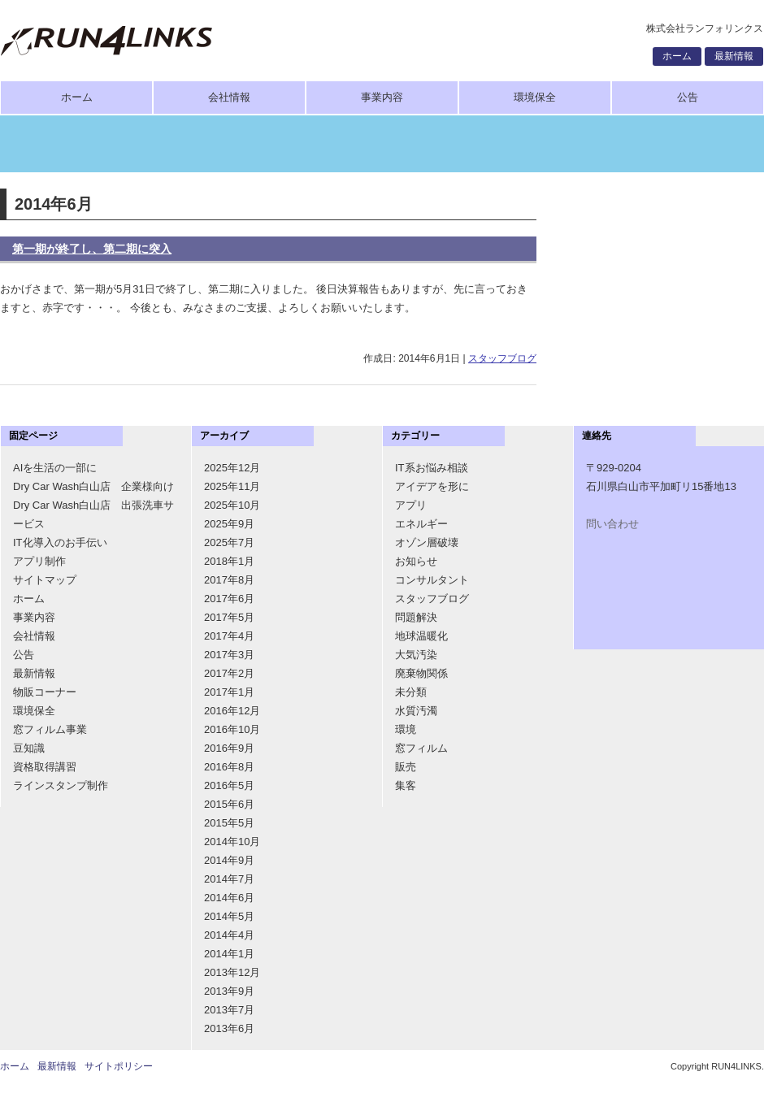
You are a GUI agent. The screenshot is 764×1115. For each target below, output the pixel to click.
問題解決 (416, 617)
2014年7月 (229, 879)
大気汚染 (416, 655)
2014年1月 (229, 954)
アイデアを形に (432, 486)
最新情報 (733, 56)
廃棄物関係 (421, 673)
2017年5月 (229, 617)
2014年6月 (229, 898)
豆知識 (29, 748)
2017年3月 (229, 655)
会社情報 (229, 97)
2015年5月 (229, 823)
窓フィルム (421, 748)
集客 (405, 785)
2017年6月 (229, 598)
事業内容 (382, 97)
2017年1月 (229, 692)
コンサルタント (432, 580)
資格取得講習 (44, 767)
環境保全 (535, 97)
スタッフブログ (502, 358)
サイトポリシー (119, 1066)
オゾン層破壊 (426, 542)
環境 (405, 729)
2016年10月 (232, 729)
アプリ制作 (39, 561)
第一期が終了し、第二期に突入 (91, 248)
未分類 (411, 692)
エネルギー (421, 524)
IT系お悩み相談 (431, 468)
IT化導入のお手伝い (60, 542)
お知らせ (416, 561)
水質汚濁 (416, 711)
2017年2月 (229, 673)
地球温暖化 (421, 636)
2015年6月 (229, 804)
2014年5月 (229, 916)
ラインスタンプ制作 (60, 785)
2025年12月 (232, 468)
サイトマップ (44, 580)
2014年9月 (229, 860)
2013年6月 (229, 1028)
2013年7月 (229, 1010)
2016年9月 (229, 748)
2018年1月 (229, 561)
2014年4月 (229, 935)
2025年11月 (232, 486)
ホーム (677, 56)
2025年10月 (232, 505)
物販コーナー (44, 692)
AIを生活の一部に (55, 468)
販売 (405, 767)
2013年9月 (229, 991)
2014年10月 (232, 841)
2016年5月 (229, 785)
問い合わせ (612, 524)
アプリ (411, 505)
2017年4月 (229, 636)
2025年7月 (229, 542)
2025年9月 (229, 524)
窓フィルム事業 (50, 729)
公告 (687, 97)
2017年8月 (229, 580)
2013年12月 (232, 972)
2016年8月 (229, 767)
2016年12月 (232, 711)
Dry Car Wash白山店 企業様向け (93, 486)
